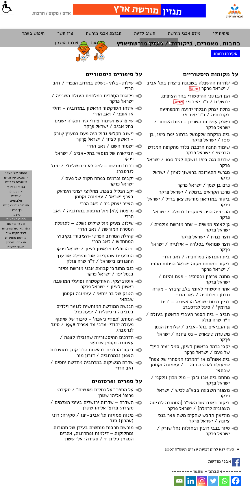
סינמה (16, 214)
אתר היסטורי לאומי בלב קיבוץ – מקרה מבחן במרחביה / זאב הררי (191, 291)
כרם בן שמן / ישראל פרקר (203, 184)
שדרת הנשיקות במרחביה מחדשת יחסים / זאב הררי (92, 365)
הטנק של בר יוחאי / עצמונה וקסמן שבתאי (98, 296)
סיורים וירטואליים (16, 205)
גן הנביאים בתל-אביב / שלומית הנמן (192, 326)
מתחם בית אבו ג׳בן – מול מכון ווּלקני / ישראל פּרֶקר (190, 380)
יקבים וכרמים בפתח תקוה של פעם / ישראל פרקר (97, 181)
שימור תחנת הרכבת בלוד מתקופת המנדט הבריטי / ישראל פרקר (189, 150)
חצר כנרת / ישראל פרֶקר (205, 236)
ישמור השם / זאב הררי (110, 145)
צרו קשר (65, 33)
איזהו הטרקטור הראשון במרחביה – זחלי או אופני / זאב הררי (93, 110)
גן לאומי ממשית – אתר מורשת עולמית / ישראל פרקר (190, 227)
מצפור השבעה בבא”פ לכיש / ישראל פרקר (193, 393)
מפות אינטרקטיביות (16, 228)
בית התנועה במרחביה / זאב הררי (196, 256)
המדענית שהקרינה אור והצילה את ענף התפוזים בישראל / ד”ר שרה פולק (95, 258)
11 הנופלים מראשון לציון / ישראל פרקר (94, 248)
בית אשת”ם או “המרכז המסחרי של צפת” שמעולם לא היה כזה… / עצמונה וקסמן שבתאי (189, 365)
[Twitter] (213, 481)
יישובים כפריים (16, 182)
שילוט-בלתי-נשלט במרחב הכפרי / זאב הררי (93, 85)
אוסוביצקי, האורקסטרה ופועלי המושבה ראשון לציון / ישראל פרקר (93, 284)
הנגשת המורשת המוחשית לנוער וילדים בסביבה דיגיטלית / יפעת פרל (95, 309)
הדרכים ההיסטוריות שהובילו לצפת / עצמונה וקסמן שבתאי (97, 340)
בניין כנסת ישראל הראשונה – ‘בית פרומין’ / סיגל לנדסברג (195, 304)
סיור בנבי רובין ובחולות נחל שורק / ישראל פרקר (193, 430)
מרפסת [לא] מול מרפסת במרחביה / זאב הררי (93, 213)
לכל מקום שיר (16, 233)
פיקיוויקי (221, 33)
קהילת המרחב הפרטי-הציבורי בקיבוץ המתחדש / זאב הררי (95, 238)
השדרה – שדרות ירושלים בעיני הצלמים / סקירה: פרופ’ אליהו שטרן (92, 405)
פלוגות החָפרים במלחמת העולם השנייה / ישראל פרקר (92, 98)
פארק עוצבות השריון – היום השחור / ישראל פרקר (192, 124)
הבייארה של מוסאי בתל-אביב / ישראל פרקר (94, 156)
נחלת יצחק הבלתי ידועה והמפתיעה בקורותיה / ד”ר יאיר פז (195, 112)
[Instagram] (202, 481)
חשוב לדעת (144, 33)
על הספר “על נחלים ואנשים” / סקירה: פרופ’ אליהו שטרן (95, 392)
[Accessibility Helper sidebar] (7, 7)
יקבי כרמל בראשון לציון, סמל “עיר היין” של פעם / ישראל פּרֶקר (190, 349)
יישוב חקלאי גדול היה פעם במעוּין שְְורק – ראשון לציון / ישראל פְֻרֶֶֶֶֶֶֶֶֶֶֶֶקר (93, 136)
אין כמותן (16, 191)
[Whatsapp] (224, 481)
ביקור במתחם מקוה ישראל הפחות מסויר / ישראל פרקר (190, 266)
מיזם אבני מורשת (184, 33)
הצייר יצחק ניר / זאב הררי (107, 203)
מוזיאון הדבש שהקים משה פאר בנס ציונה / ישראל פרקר (194, 418)
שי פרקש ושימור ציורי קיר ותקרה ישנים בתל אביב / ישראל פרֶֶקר (94, 123)
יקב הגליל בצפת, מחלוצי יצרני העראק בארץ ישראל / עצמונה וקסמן (95, 194)
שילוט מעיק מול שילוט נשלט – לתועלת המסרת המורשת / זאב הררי (94, 226)
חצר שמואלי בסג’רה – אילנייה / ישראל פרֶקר (190, 246)
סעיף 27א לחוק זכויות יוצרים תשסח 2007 (199, 449)
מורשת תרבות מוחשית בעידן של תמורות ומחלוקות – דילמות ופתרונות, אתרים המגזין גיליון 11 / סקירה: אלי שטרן (93, 433)
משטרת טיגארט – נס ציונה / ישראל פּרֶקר (193, 336)
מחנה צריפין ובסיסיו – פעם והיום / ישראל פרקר (194, 279)
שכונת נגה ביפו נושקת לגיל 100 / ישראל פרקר (188, 162)
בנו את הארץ (16, 186)
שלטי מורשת (16, 223)
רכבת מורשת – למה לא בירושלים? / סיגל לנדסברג (92, 168)
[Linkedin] (191, 481)
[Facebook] (236, 481)
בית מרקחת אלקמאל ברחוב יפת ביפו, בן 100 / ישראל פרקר (189, 137)
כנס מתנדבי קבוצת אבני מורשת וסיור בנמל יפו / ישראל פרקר (96, 271)
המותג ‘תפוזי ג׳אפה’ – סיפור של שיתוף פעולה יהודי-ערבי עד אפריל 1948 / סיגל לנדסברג (92, 324)
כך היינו (16, 209)
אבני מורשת (219, 461)
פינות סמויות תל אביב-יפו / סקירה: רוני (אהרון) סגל (93, 417)
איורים (16, 196)
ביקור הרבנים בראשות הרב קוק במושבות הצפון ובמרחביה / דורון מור (92, 352)
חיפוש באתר (33, 33)
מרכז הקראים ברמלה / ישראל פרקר (194, 191)
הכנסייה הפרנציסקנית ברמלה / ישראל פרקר (191, 214)
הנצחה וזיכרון (16, 242)
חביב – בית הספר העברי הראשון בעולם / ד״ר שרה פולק (188, 317)
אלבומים (16, 200)
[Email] (179, 481)
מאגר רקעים (16, 247)
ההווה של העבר (16, 172)
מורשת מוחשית (16, 237)
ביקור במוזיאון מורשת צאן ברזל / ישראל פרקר (188, 201)
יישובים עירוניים (16, 177)
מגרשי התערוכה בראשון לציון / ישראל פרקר (191, 175)
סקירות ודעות (16, 219)
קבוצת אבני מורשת (103, 33)
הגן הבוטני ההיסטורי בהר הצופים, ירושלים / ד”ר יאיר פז (195, 98)
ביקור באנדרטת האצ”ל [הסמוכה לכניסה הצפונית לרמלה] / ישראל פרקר (190, 405)
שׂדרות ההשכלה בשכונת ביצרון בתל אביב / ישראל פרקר (188, 85)
